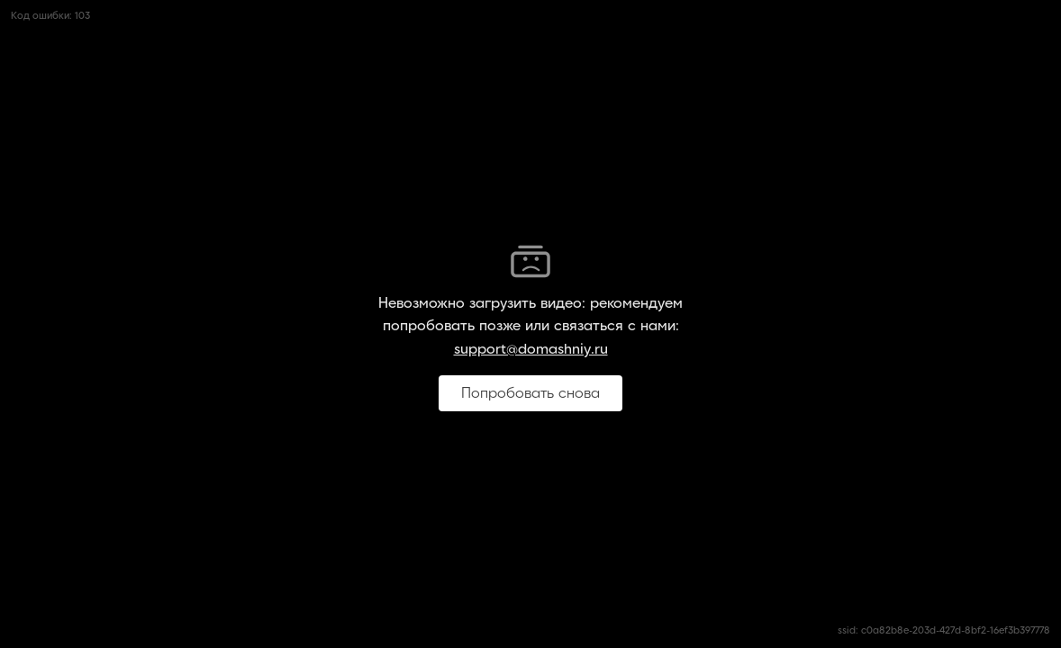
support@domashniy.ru (531, 349)
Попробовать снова (530, 393)
